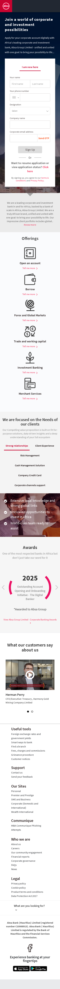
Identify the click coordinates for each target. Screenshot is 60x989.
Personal (16, 791)
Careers (15, 848)
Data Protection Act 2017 (24, 896)
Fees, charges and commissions (28, 750)
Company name (17, 118)
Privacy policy (18, 883)
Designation (15, 104)
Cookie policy (18, 887)
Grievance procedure (22, 754)
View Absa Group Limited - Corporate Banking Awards (30, 621)
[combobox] (15, 97)
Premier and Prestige (22, 795)
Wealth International (22, 811)
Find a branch (18, 746)
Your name (15, 77)
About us (16, 844)
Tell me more (30, 268)
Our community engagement (26, 852)
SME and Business (21, 799)
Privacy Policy (37, 180)
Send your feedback (22, 776)
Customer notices (20, 758)
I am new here (30, 67)
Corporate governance (23, 860)
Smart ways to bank (21, 742)
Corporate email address (21, 131)
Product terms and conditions (27, 891)
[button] (30, 111)
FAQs (14, 865)
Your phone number (19, 91)
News (14, 869)
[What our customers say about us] (30, 675)
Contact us (17, 772)
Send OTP (43, 138)
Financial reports (20, 856)
